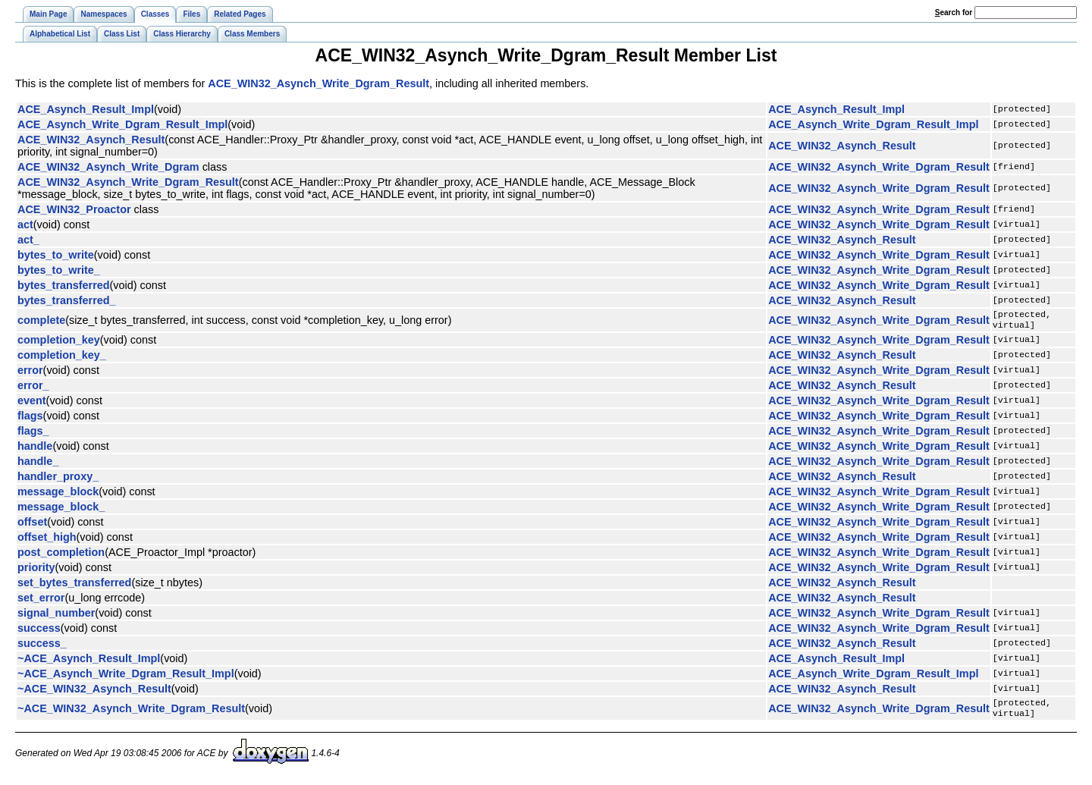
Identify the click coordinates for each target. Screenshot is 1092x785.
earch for (953, 12)
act (25, 224)
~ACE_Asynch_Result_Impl (88, 661)
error (30, 373)
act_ (28, 240)
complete (41, 322)
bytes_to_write (55, 255)
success (39, 631)
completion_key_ (61, 358)
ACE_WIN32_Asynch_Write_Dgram (108, 167)
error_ (33, 388)
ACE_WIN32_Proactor (74, 209)
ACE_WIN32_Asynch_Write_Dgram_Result (318, 83)
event (31, 403)
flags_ (33, 434)
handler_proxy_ (58, 479)
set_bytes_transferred (74, 585)
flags (30, 419)
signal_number (56, 616)
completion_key (58, 343)
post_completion (61, 555)
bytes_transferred (63, 285)
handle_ (37, 464)
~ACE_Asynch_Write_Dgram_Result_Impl (125, 676)
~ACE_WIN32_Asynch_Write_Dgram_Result (131, 713)
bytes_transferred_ (66, 300)
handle (34, 449)
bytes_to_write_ (58, 270)
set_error (40, 601)
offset (32, 525)
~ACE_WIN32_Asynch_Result (94, 692)
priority (36, 570)
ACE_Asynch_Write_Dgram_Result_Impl (122, 124)
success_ (42, 646)
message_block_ (61, 510)
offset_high (47, 540)
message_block (58, 494)
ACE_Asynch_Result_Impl (85, 109)
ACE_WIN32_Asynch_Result (91, 139)
